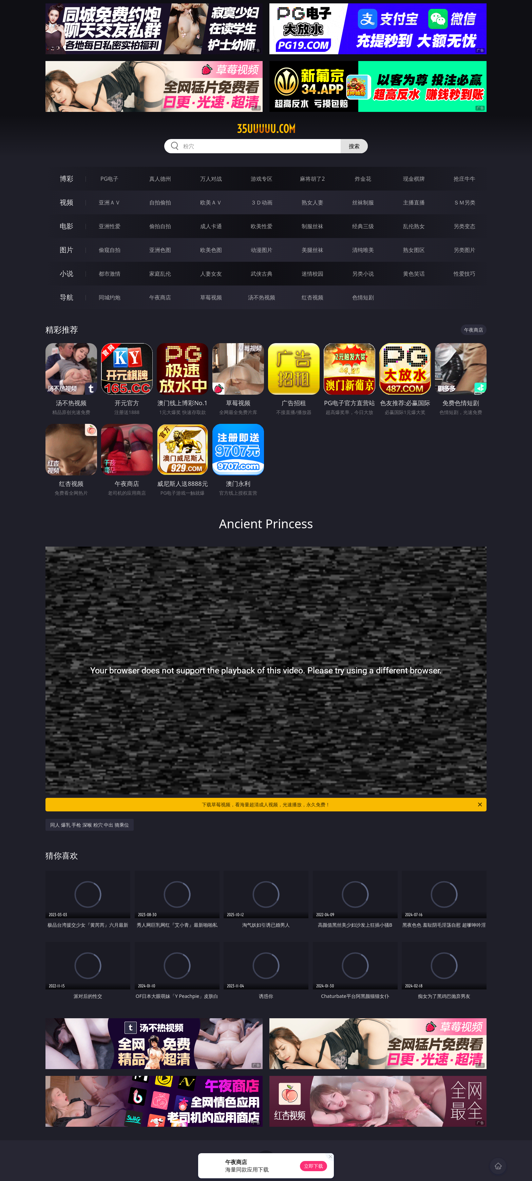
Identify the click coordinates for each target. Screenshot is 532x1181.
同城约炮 (109, 297)
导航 (66, 297)
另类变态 (464, 226)
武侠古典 (261, 273)
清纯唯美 (363, 250)
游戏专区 (261, 178)
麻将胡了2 (312, 178)
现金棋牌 (414, 178)
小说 (66, 273)
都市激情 (109, 273)
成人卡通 (211, 226)
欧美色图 (211, 250)
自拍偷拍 (160, 202)
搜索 (354, 146)
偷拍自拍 (160, 226)
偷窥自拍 (109, 250)
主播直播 (414, 202)
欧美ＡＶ (211, 202)
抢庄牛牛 (464, 178)
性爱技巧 (464, 273)
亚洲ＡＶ (109, 202)
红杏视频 (312, 297)
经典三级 (363, 226)
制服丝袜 (312, 226)
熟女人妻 (312, 202)
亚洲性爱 (109, 226)
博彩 (66, 178)
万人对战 (211, 178)
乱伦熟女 (414, 226)
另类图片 (464, 250)
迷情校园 (312, 273)
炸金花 (363, 178)
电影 (66, 226)
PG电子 (109, 178)
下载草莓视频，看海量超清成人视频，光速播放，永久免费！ (342, 805)
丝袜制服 (363, 202)
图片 (66, 249)
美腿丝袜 (312, 250)
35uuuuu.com (266, 129)
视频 (66, 202)
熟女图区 (414, 250)
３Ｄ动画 (261, 202)
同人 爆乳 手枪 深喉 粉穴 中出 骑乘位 (89, 825)
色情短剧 (363, 297)
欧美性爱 (261, 226)
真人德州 (160, 178)
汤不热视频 (261, 297)
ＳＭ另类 (464, 202)
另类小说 (363, 273)
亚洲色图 (160, 250)
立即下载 (313, 1166)
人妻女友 (211, 273)
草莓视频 (211, 297)
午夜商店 (160, 297)
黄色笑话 (414, 273)
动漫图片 (261, 250)
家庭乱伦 (160, 273)
